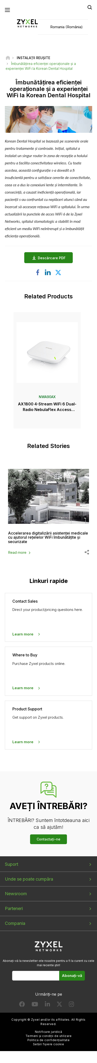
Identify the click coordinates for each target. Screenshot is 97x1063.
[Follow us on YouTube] (35, 1005)
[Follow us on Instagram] (71, 1005)
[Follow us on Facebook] (22, 1005)
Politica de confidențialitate (48, 1040)
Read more (17, 552)
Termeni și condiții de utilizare (48, 1036)
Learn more (22, 634)
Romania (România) (66, 27)
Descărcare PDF (53, 258)
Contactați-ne (48, 839)
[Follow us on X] (59, 1005)
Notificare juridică (48, 1032)
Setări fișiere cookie (48, 1044)
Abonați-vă (72, 975)
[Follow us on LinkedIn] (47, 1005)
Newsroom (16, 893)
